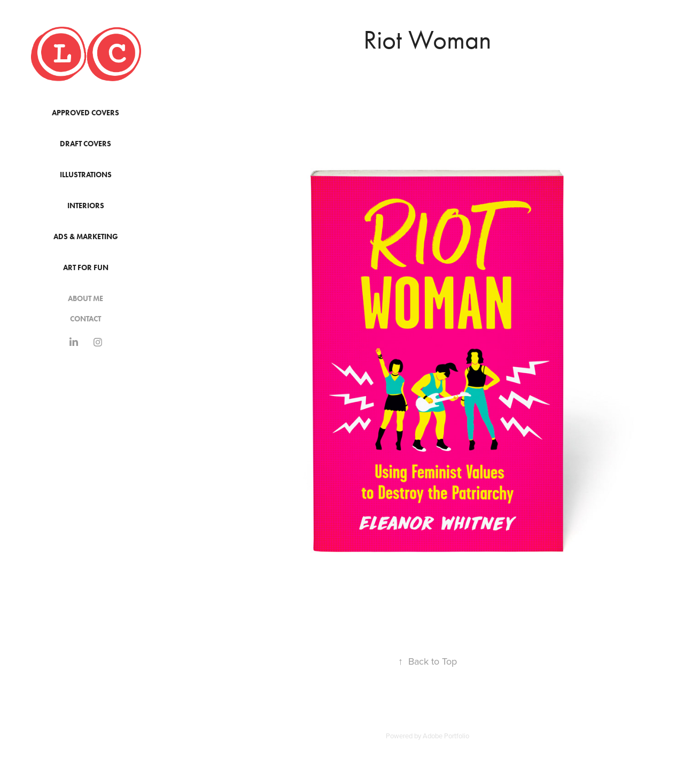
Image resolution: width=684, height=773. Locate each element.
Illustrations (86, 174)
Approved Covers (85, 112)
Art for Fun (85, 267)
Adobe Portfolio (446, 735)
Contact (85, 319)
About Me (85, 298)
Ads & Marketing (85, 236)
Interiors (85, 205)
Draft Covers (85, 143)
